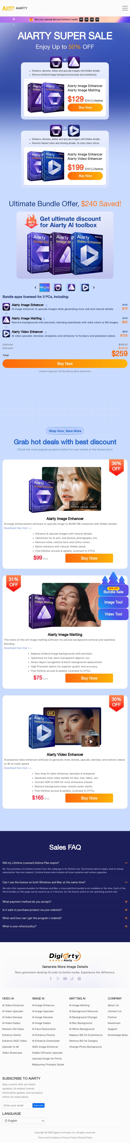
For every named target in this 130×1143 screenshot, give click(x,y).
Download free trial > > (17, 528)
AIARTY (14, 8)
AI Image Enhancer (43, 1005)
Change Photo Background (85, 1046)
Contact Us (115, 1011)
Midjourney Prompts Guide (48, 1064)
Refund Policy (85, 1137)
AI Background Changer (83, 1017)
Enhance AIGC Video (14, 1040)
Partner (112, 1017)
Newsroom (114, 1023)
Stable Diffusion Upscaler (47, 1052)
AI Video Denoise (12, 1017)
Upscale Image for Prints (47, 1058)
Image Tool (113, 602)
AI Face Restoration (44, 1029)
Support (112, 1029)
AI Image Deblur (41, 1023)
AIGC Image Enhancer (45, 1046)
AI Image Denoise (42, 1017)
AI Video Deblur (11, 1023)
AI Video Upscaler (12, 1011)
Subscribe (38, 1105)
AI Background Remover (83, 1011)
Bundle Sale (113, 590)
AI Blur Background (80, 1023)
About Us (113, 1005)
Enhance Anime (11, 1034)
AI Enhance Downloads (46, 1040)
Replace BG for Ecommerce (85, 1034)
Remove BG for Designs (83, 1040)
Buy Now (85, 107)
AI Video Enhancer (13, 1005)
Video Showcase (12, 1052)
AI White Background (81, 1029)
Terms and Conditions (49, 1137)
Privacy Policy (69, 1137)
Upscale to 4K (10, 1046)
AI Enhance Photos (43, 1034)
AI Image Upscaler (43, 1011)
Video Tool (113, 614)
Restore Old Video (13, 1029)
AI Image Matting (79, 1005)
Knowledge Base (118, 1034)
